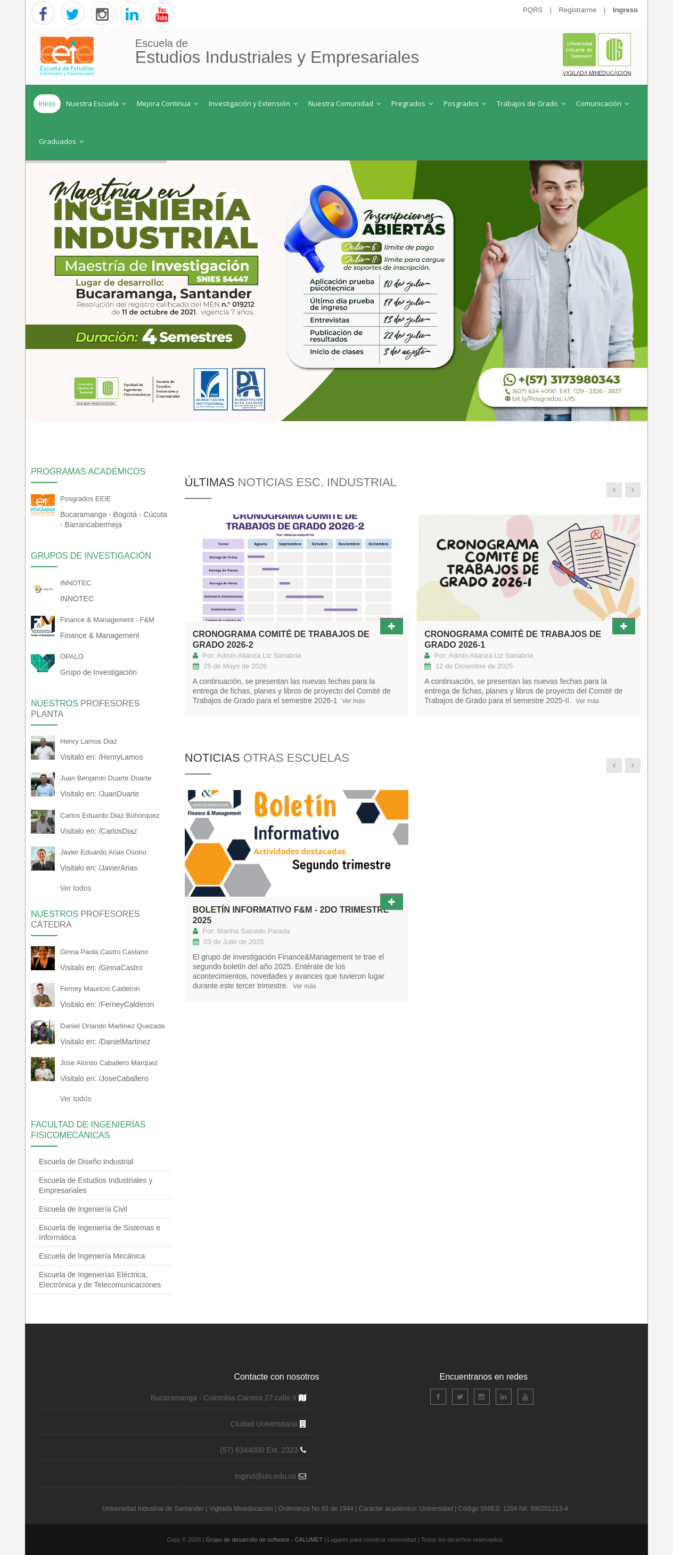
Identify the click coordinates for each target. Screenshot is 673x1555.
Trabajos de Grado (531, 103)
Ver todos (75, 888)
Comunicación (602, 103)
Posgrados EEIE (85, 499)
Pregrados (412, 103)
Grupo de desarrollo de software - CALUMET (265, 1539)
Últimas (291, 482)
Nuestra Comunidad (344, 103)
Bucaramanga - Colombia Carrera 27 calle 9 (224, 1397)
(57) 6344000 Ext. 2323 (259, 1450)
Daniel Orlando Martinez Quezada (112, 1026)
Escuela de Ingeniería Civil (83, 1209)
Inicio (47, 103)
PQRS (533, 10)
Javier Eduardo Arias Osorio (103, 852)
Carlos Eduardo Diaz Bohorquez (109, 815)
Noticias (267, 757)
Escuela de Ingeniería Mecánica (92, 1256)
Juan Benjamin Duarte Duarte (105, 778)
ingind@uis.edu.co (266, 1476)
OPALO (72, 656)
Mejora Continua (167, 103)
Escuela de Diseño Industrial (86, 1161)
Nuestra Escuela (96, 103)
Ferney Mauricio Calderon (100, 989)
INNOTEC (76, 583)
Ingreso (625, 10)
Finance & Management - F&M (107, 620)
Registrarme (578, 10)
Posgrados (465, 103)
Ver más (352, 701)
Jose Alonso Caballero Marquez (109, 1063)
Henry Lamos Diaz (88, 741)
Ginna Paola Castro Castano (104, 952)
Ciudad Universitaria (265, 1424)
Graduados (61, 141)
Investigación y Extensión (253, 103)
